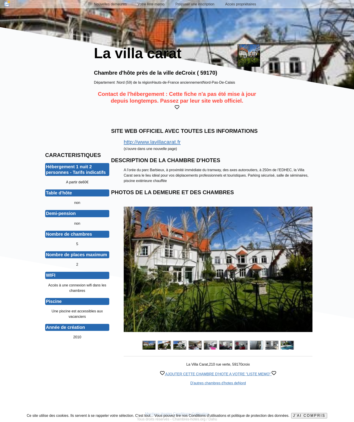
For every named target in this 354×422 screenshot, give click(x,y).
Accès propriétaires (240, 4)
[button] (305, 269)
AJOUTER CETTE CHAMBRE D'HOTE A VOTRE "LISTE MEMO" (218, 374)
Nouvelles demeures (110, 4)
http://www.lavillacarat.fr (152, 142)
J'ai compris (309, 415)
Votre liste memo (151, 4)
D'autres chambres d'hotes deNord (218, 383)
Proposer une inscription (194, 4)
